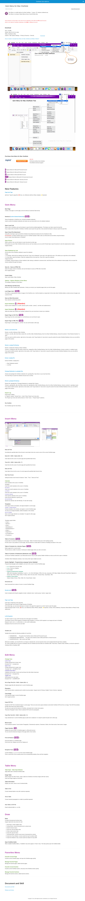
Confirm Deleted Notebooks (17, 216)
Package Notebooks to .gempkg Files (14, 371)
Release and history (9, 890)
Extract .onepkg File (10, 358)
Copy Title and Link (75, 9)
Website (42, 896)
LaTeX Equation (9, 616)
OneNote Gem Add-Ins (42, 1)
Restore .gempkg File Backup (12, 380)
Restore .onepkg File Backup (12, 345)
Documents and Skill (9, 886)
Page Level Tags (9, 600)
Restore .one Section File (11, 329)
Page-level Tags (9, 192)
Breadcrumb (8, 590)
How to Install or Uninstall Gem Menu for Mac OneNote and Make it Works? (22, 38)
